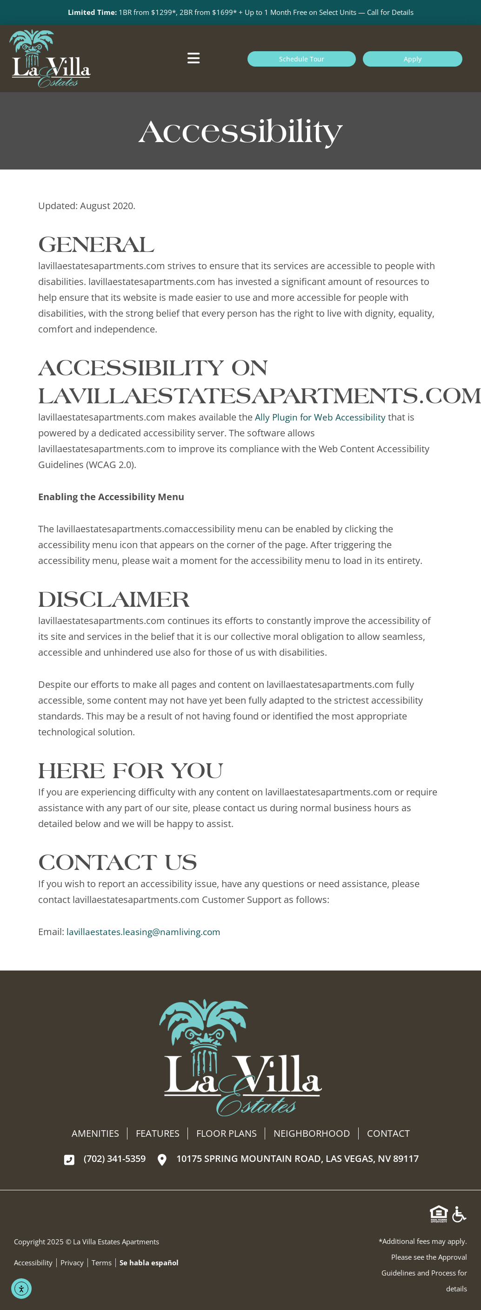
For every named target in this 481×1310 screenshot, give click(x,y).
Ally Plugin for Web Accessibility (322, 417)
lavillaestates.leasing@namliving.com (146, 932)
